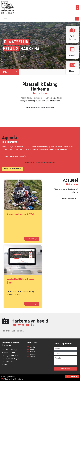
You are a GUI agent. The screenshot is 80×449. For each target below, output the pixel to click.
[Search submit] (77, 19)
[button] (77, 7)
